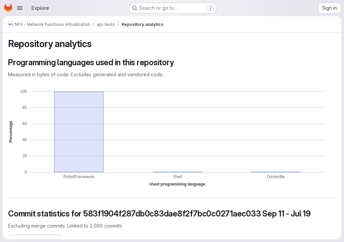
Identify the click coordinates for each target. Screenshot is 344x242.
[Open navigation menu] (19, 8)
